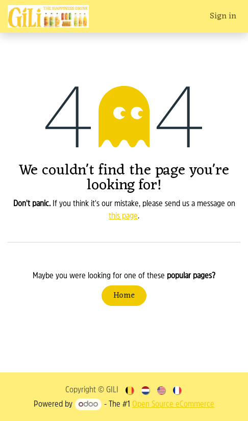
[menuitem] (130, 390)
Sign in (223, 16)
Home (124, 296)
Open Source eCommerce (173, 405)
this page (123, 216)
